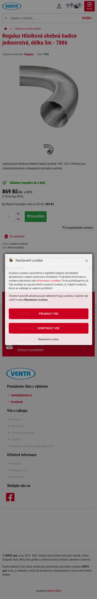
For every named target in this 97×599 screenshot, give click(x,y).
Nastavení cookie (48, 339)
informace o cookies (48, 280)
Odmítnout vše (48, 328)
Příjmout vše (48, 313)
